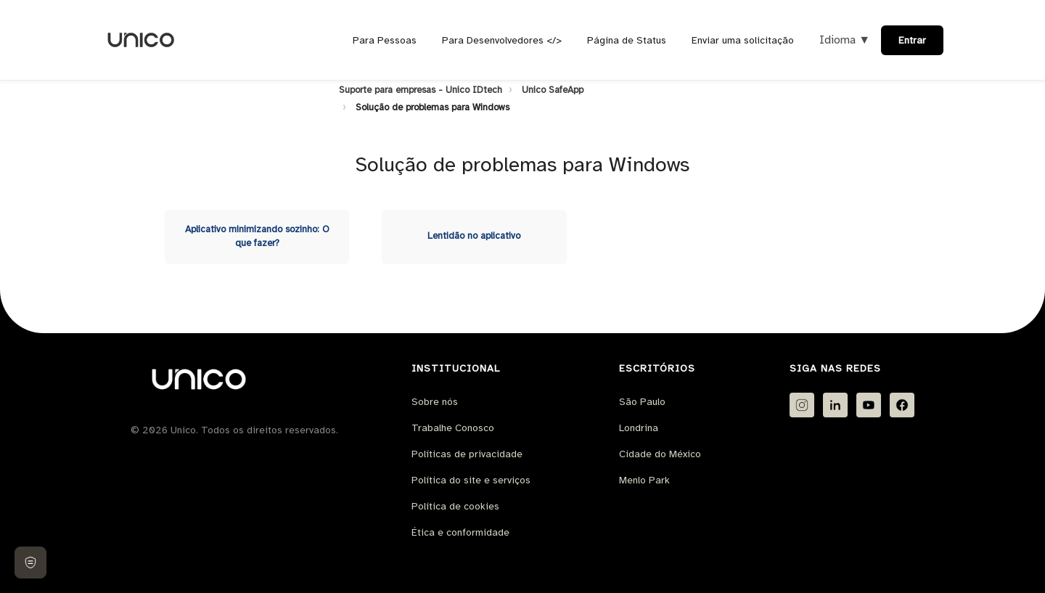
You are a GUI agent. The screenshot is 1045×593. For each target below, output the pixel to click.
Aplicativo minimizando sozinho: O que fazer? (257, 237)
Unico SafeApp (552, 90)
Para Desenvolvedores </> (502, 40)
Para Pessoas (385, 40)
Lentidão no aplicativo (473, 236)
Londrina (638, 428)
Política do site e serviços (470, 480)
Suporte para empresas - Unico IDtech (420, 90)
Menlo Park (644, 480)
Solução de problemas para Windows (432, 107)
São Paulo (642, 402)
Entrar (912, 40)
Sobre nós (434, 402)
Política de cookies (455, 506)
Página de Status (626, 40)
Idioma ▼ (844, 40)
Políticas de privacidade (466, 454)
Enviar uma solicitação (743, 40)
